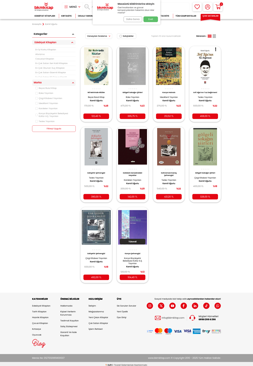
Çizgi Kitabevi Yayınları (48, 98)
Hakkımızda (66, 303)
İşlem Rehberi (96, 326)
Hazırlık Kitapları (40, 315)
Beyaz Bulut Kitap (46, 88)
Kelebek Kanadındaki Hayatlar (132, 171)
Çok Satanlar (210, 16)
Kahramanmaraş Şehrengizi (169, 171)
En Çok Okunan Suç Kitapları (50, 67)
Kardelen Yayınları (46, 108)
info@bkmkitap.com (173, 315)
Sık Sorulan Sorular (126, 303)
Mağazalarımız (96, 309)
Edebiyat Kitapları (45, 16)
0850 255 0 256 (207, 317)
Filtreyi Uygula (54, 128)
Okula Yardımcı (87, 16)
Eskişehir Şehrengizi (96, 170)
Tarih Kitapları (39, 309)
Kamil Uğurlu (96, 98)
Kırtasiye (66, 16)
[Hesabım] (207, 6)
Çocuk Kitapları (40, 321)
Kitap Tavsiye (161, 16)
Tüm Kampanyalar (185, 16)
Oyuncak (36, 332)
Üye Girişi (121, 315)
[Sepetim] (218, 6)
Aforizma (40, 54)
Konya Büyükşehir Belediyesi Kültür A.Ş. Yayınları (51, 115)
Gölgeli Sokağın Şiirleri (132, 90)
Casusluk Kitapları (44, 58)
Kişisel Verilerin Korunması (68, 311)
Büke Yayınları (44, 93)
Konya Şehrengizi (132, 250)
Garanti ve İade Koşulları (68, 332)
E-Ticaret (116, 362)
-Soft (109, 362)
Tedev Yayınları (45, 121)
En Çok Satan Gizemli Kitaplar (50, 72)
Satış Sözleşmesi (68, 324)
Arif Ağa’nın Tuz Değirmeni (205, 91)
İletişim (92, 303)
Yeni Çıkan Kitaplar (98, 315)
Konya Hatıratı (168, 90)
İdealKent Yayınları (46, 103)
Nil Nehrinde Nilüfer (96, 90)
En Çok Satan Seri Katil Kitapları (51, 63)
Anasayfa (36, 24)
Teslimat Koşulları (69, 318)
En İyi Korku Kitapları (45, 49)
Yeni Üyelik (122, 309)
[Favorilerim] (197, 6)
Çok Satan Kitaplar (98, 321)
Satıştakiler (127, 36)
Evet (150, 19)
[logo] (44, 6)
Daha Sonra (131, 19)
